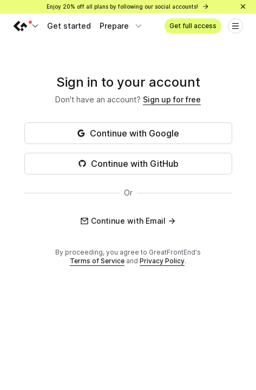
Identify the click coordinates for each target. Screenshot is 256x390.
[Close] (243, 6)
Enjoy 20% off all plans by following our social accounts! (128, 6)
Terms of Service (97, 261)
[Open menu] (235, 26)
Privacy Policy (162, 261)
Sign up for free (172, 99)
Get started (69, 25)
